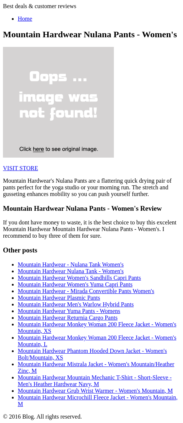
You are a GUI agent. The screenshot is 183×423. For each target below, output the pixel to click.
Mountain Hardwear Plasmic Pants (59, 298)
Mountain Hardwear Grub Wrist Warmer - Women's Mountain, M (95, 391)
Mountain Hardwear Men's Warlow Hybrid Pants (76, 304)
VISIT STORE (20, 168)
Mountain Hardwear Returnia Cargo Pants (68, 317)
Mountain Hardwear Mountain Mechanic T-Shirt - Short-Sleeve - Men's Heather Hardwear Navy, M (95, 380)
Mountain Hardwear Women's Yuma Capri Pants (75, 284)
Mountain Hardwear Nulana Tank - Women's (70, 271)
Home (25, 19)
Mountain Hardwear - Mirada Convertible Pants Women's (86, 291)
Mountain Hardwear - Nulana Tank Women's (70, 264)
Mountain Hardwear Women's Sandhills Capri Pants (79, 278)
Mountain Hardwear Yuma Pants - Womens (69, 311)
